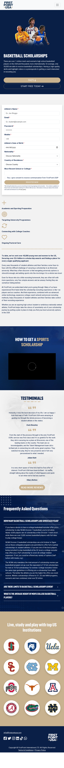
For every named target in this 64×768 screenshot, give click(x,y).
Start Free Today (32, 86)
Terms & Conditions (25, 750)
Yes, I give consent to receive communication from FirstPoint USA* (32, 178)
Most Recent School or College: (18, 169)
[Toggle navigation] (57, 5)
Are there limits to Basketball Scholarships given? (28, 586)
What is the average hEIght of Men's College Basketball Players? (30, 595)
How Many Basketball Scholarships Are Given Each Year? (31, 521)
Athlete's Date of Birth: (14, 143)
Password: (9, 126)
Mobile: (7, 135)
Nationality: (9, 152)
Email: (7, 117)
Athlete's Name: (11, 109)
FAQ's (32, 80)
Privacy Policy (40, 750)
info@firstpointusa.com (12, 733)
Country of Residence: (14, 160)
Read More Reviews (32, 487)
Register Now (32, 182)
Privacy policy (22, 189)
